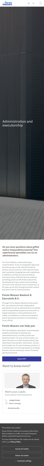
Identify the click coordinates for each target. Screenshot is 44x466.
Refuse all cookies (22, 455)
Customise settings (22, 461)
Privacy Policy (16, 442)
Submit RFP (21, 359)
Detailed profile (12, 410)
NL (34, 3)
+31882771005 (12, 402)
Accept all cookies (22, 449)
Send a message (13, 405)
